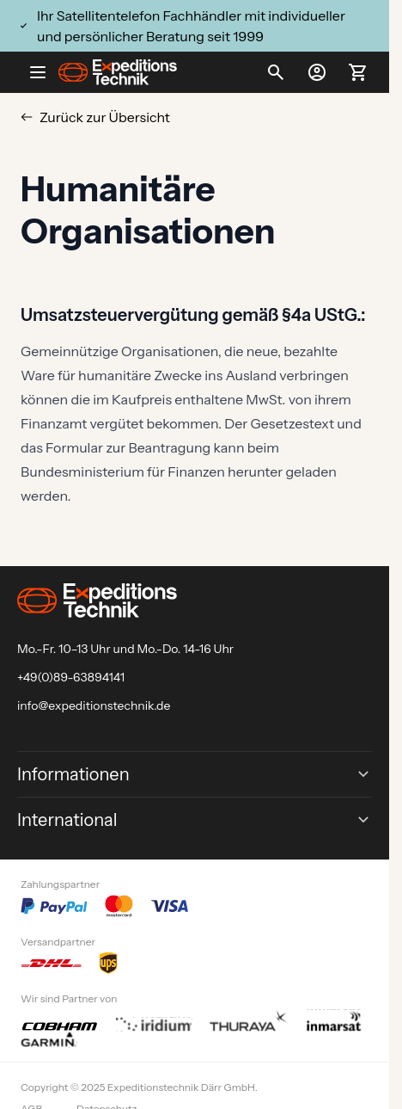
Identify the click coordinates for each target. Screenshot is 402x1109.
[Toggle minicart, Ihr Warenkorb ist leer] (358, 72)
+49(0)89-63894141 (71, 677)
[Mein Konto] (317, 72)
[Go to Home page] (117, 72)
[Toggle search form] (275, 72)
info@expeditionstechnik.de (93, 705)
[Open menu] (44, 72)
